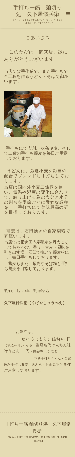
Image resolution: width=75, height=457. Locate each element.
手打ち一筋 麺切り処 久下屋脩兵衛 (38, 428)
